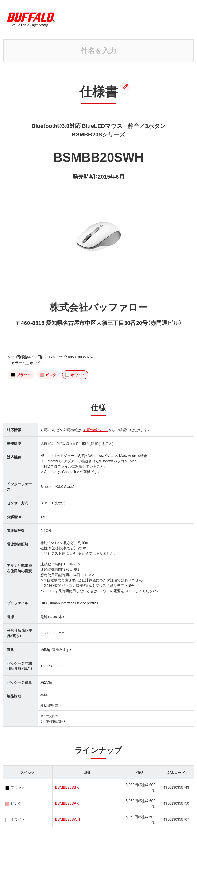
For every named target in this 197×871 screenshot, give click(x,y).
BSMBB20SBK (67, 787)
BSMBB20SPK (67, 803)
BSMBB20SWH (67, 819)
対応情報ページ (95, 429)
